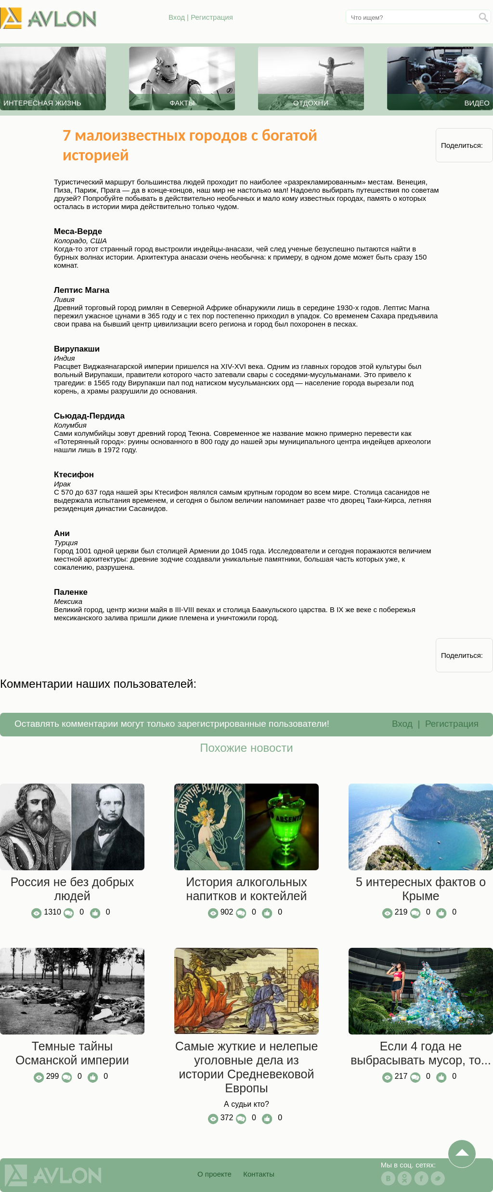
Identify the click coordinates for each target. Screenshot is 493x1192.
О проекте (214, 1174)
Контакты (258, 1174)
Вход (177, 17)
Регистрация (212, 17)
